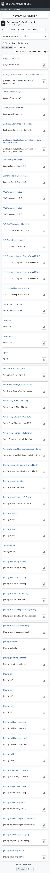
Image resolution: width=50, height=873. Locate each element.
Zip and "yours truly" (12, 91)
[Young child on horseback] (14, 722)
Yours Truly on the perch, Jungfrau (17, 433)
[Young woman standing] (13, 481)
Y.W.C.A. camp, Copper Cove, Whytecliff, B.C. (21, 256)
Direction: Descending (37, 52)
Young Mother (9, 545)
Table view (19, 47)
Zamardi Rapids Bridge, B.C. (15, 176)
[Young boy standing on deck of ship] (19, 818)
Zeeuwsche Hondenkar (13, 108)
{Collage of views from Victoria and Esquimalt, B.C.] (24, 74)
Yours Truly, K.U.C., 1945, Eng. (15, 401)
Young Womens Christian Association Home (22, 449)
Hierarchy (23, 43)
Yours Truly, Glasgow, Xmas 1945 (17, 417)
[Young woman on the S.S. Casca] (17, 497)
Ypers (5, 352)
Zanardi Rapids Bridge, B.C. (14, 160)
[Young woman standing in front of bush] (20, 465)
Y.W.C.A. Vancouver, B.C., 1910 (16, 224)
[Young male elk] (10, 641)
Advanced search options (16, 36)
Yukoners (7, 320)
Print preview (8, 43)
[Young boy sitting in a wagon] (16, 834)
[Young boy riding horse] (13, 850)
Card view (7, 47)
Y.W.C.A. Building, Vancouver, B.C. (17, 288)
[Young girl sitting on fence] (14, 658)
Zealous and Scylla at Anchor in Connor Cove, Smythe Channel (22, 141)
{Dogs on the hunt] (11, 58)
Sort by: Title (20, 52)
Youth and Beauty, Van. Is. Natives (17, 384)
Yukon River (8, 336)
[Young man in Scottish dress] (16, 625)
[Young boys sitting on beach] (15, 770)
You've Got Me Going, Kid (14, 368)
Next (30, 869)
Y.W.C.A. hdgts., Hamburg (14, 240)
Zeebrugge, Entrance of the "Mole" (17, 124)
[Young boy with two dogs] (14, 786)
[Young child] (8, 754)
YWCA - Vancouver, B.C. (13, 304)
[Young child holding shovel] (15, 738)
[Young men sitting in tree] (14, 561)
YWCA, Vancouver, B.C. (12, 192)
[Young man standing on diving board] (19, 609)
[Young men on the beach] (14, 577)
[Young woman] (10, 513)
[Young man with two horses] (15, 593)
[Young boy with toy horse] (14, 802)
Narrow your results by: (25, 15)
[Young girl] (8, 674)
